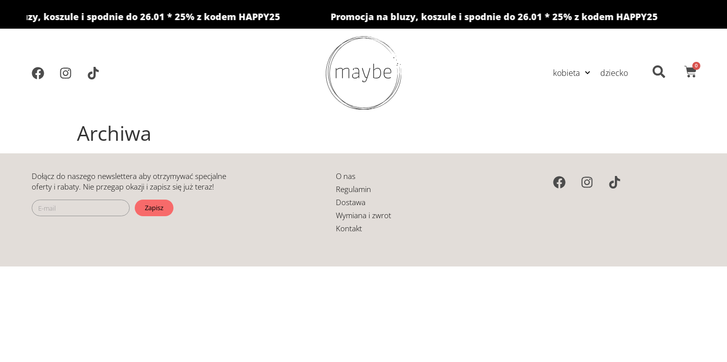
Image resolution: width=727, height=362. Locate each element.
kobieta (571, 72)
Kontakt (349, 228)
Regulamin (353, 189)
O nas (345, 176)
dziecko (614, 72)
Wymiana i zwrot (363, 215)
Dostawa (351, 202)
